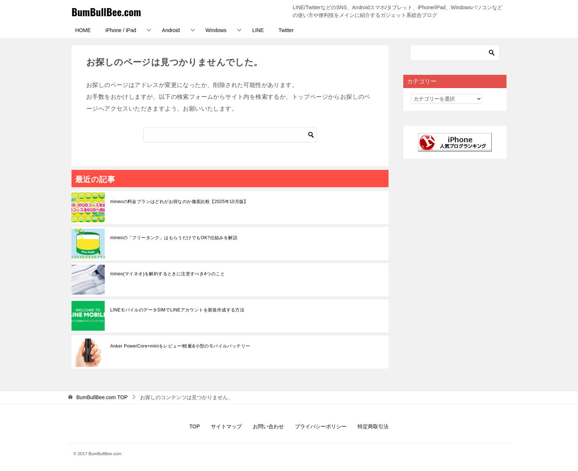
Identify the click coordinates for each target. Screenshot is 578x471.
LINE (258, 30)
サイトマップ (226, 426)
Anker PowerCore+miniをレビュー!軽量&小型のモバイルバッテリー (180, 346)
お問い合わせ (268, 426)
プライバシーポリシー (321, 426)
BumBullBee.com (110, 11)
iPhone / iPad (120, 30)
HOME (83, 30)
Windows (216, 30)
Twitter (285, 30)
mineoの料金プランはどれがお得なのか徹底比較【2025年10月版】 (179, 201)
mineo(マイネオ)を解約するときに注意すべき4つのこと (167, 273)
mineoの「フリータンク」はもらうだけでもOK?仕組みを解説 (173, 237)
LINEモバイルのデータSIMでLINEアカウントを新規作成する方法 (177, 310)
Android (171, 30)
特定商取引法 (373, 426)
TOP (102, 397)
